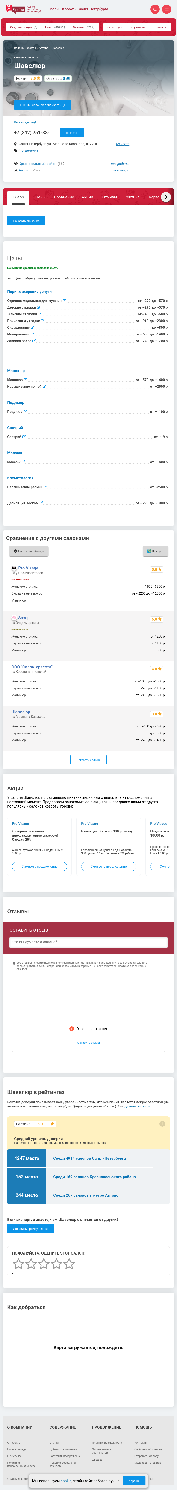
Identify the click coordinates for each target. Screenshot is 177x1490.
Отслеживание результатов (101, 1451)
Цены (55, 27)
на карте (123, 144)
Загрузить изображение (65, 1456)
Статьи (54, 1442)
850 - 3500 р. (156, 600)
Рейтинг (131, 197)
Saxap (24, 617)
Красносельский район (37, 164)
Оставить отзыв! (88, 1042)
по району (137, 27)
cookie (66, 1481)
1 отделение (28, 150)
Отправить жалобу (146, 1456)
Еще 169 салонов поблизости (42, 105)
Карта (154, 197)
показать (72, 132)
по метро (160, 27)
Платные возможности (107, 1442)
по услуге (115, 27)
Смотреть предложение (39, 866)
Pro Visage (28, 568)
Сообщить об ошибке (148, 1449)
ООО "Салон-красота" (32, 667)
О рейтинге (14, 1456)
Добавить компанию (63, 1449)
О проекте (13, 1442)
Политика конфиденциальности (21, 1464)
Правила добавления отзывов (63, 1464)
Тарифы (97, 1459)
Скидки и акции (23, 27)
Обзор (18, 197)
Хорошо (134, 1481)
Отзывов (55, 78)
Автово (24, 170)
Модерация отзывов (147, 1462)
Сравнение (64, 197)
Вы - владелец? (25, 122)
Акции (87, 197)
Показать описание (26, 221)
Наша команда (17, 1449)
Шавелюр (20, 711)
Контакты (140, 1442)
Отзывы (83, 27)
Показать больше (88, 760)
